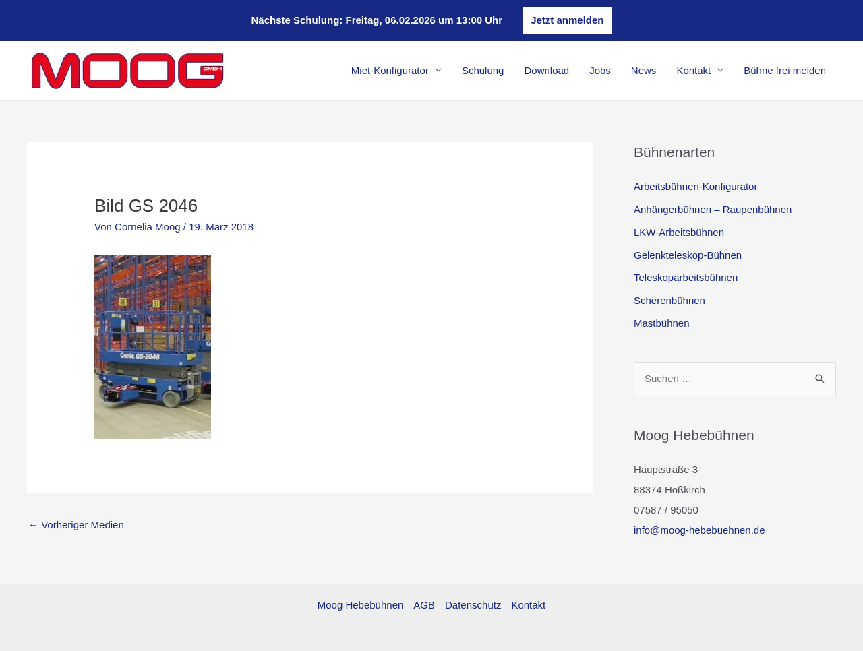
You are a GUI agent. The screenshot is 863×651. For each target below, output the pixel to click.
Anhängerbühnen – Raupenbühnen (713, 209)
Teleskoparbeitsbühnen (686, 277)
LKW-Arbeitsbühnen (679, 232)
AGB (424, 605)
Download (546, 70)
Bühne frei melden (785, 70)
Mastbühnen (662, 323)
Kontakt (693, 70)
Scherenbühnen (669, 300)
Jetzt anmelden (567, 20)
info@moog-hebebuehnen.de (699, 530)
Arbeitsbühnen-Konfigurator (695, 186)
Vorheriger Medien (76, 524)
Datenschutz (473, 605)
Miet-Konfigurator (390, 70)
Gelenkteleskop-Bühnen (688, 255)
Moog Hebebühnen (361, 605)
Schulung (483, 70)
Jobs (600, 70)
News (644, 70)
